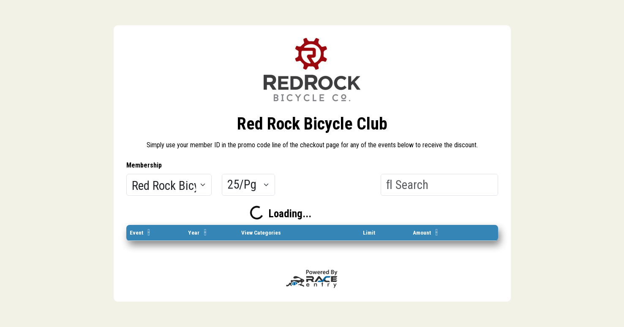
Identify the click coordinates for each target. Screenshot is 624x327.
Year (193, 232)
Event (136, 232)
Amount (422, 232)
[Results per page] (248, 185)
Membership (144, 165)
